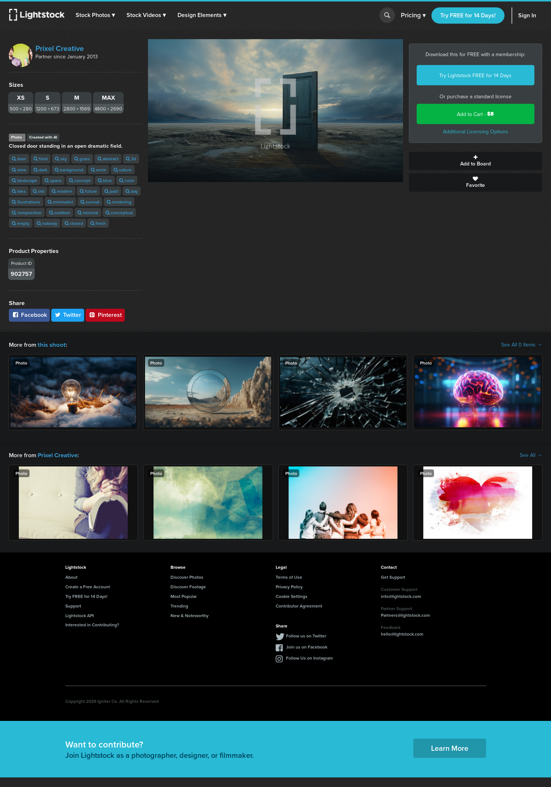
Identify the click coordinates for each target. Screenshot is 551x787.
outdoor (59, 212)
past (111, 191)
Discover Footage (188, 586)
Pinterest (105, 315)
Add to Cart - (475, 114)
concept (79, 180)
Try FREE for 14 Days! (468, 15)
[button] (95, 15)
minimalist (60, 202)
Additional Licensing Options (475, 131)
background (69, 170)
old (38, 191)
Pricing (413, 15)
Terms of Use (289, 576)
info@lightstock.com (401, 595)
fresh (98, 223)
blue (105, 180)
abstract (107, 158)
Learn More (449, 747)
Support (73, 605)
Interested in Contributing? (92, 624)
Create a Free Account (87, 586)
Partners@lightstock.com (405, 614)
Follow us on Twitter (306, 635)
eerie (98, 170)
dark (40, 170)
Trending (179, 605)
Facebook (29, 315)
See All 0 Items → (521, 344)
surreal (89, 202)
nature (123, 170)
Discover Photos (187, 576)
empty (21, 223)
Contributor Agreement (299, 605)
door (19, 158)
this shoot (50, 344)
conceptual (119, 212)
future (88, 191)
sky (61, 158)
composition (27, 212)
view (19, 170)
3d (131, 158)
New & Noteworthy (190, 615)
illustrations (26, 202)
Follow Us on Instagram (309, 657)
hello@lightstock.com (402, 633)
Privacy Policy (289, 586)
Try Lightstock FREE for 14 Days (475, 75)
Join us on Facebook (306, 646)
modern (62, 191)
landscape (24, 180)
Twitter (68, 315)
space (53, 180)
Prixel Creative (59, 48)
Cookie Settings (291, 595)
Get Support (393, 576)
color (126, 180)
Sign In (527, 15)
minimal (88, 212)
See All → (531, 454)
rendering (119, 202)
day (131, 191)
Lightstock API (79, 615)
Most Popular (184, 595)
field (41, 158)
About (71, 576)
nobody (47, 223)
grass (82, 158)
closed (74, 223)
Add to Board (475, 161)
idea (18, 191)
